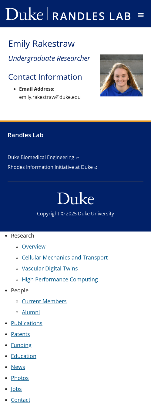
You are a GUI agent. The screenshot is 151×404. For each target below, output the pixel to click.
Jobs (16, 388)
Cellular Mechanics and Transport (65, 257)
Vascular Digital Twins (50, 268)
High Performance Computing (60, 279)
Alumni (31, 312)
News (18, 367)
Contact (20, 399)
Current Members (44, 301)
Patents (20, 334)
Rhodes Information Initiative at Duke (50, 167)
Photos (20, 377)
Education (23, 356)
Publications (26, 323)
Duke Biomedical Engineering (41, 157)
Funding (21, 345)
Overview (33, 246)
